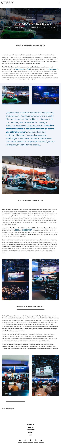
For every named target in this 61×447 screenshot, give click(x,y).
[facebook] (30, 440)
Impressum (30, 424)
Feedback (30, 427)
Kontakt (30, 432)
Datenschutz (30, 429)
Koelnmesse (53, 69)
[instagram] (25, 440)
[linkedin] (36, 440)
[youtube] (41, 440)
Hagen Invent (19, 69)
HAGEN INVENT (27, 230)
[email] (20, 440)
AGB (30, 435)
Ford (28, 69)
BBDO (17, 230)
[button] (58, 2)
